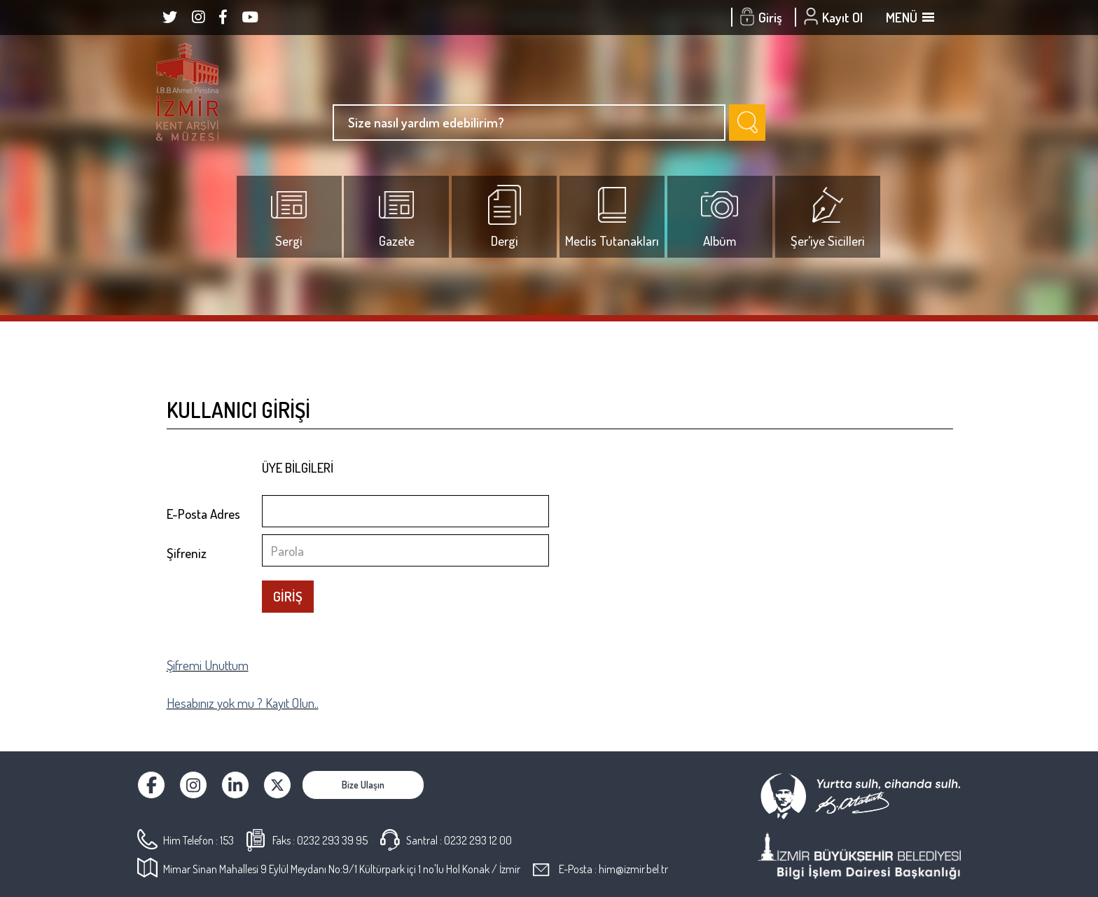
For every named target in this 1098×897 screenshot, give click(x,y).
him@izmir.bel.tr (633, 869)
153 (227, 840)
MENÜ (909, 17)
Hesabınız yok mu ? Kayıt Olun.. (243, 702)
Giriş (762, 17)
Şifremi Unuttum (208, 665)
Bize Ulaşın (363, 785)
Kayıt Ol (835, 17)
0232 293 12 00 (478, 840)
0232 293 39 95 (332, 840)
